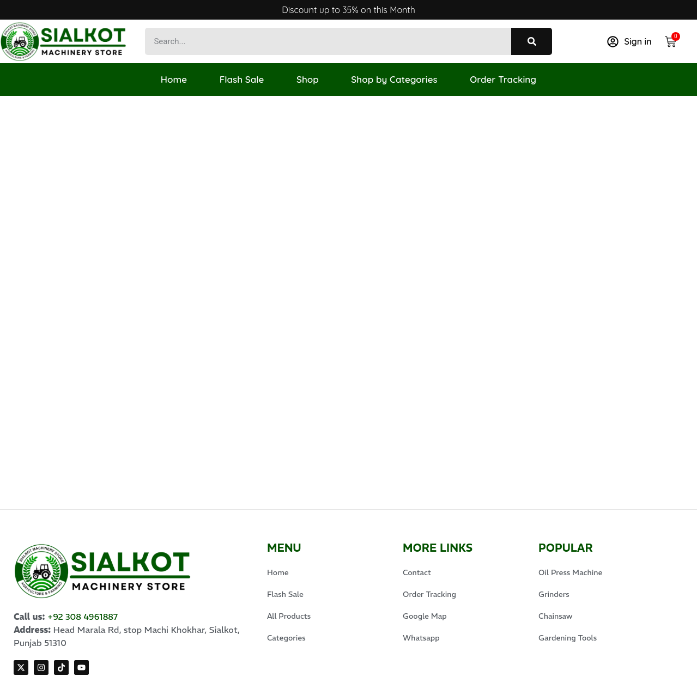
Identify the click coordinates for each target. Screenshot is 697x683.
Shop (307, 79)
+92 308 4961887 (82, 582)
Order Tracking (503, 79)
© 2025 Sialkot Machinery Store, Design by (102, 667)
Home (173, 79)
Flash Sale (241, 79)
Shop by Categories (394, 79)
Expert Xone (216, 667)
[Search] (531, 41)
